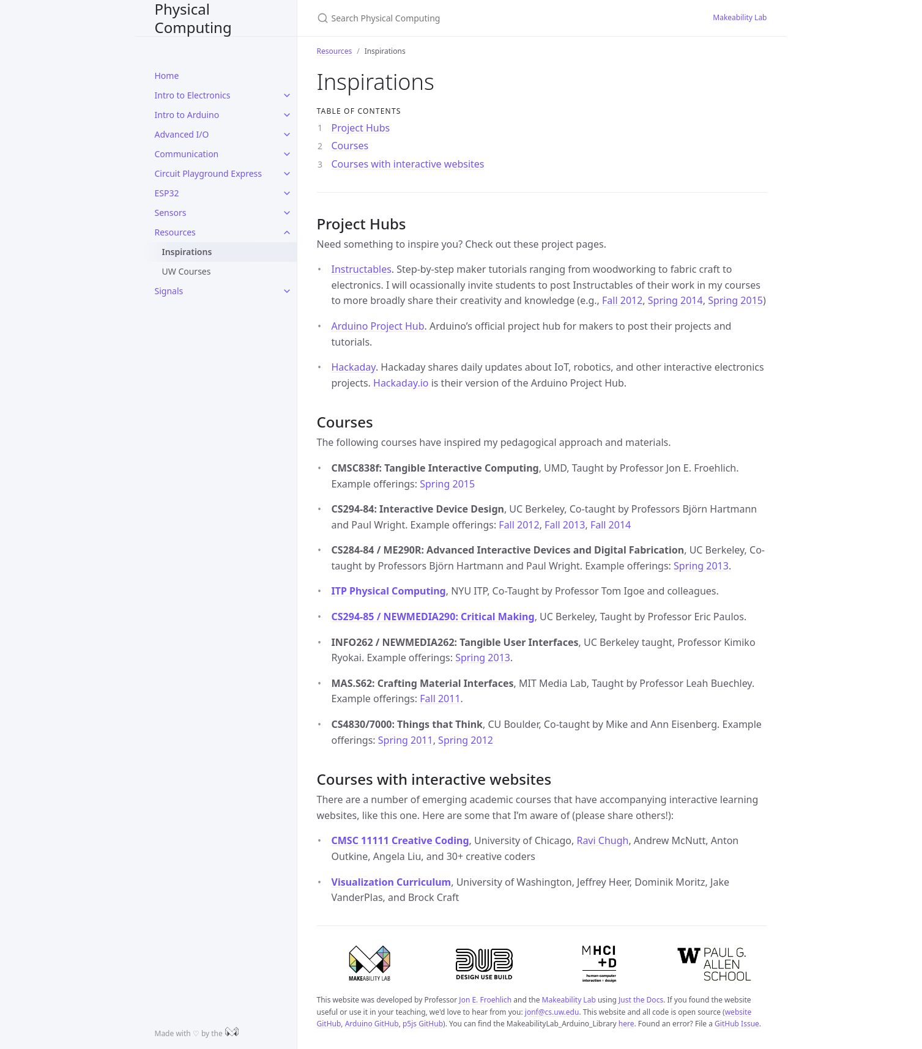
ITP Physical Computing (389, 591)
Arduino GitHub (372, 1023)
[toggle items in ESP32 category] (287, 193)
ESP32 (167, 193)
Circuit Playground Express (208, 173)
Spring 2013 (701, 566)
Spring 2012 (465, 740)
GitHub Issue (737, 1023)
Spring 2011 (405, 740)
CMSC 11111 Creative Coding (400, 840)
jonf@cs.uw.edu (552, 1012)
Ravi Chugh (602, 840)
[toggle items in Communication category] (287, 154)
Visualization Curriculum (392, 882)
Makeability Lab (740, 17)
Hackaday (354, 367)
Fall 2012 (622, 300)
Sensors (171, 212)
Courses (350, 145)
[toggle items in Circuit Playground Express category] (287, 173)
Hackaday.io (400, 383)
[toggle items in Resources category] (287, 232)
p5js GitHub (423, 1023)
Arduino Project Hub (378, 326)
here (626, 1023)
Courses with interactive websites (408, 164)
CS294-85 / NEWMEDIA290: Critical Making (433, 616)
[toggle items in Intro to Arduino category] (287, 115)
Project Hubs (361, 128)
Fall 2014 (610, 525)
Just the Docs (641, 1000)
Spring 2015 (735, 300)
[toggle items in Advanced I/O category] (287, 134)
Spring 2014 (675, 300)
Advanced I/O (182, 134)
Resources (175, 232)
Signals (169, 291)
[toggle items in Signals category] (287, 291)
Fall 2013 (565, 525)
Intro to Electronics (193, 95)
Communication (187, 154)
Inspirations (187, 252)
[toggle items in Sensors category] (287, 213)
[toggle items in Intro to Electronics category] (287, 95)
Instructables (362, 269)
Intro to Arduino (187, 114)
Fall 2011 (440, 698)
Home (167, 75)
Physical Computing (193, 18)
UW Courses (186, 271)
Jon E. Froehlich (485, 1000)
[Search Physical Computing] (461, 18)
